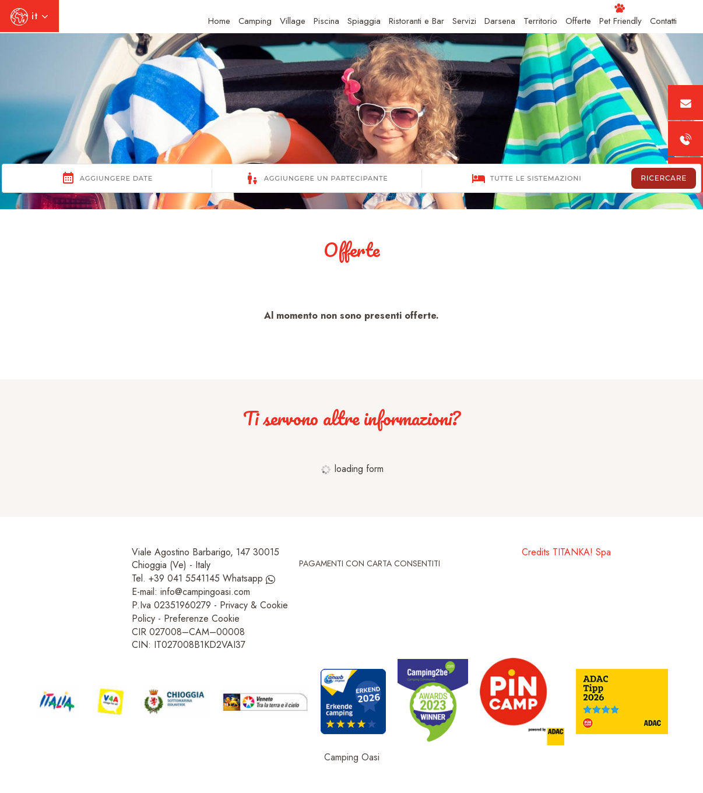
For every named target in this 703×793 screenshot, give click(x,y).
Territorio (540, 21)
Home (219, 21)
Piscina (326, 21)
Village (292, 21)
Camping (255, 21)
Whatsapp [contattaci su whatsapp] (249, 578)
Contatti (663, 21)
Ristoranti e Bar (416, 21)
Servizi (464, 21)
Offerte (578, 21)
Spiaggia (364, 21)
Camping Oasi (351, 757)
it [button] (29, 20)
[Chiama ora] (685, 138)
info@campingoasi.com (205, 591)
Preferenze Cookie (202, 618)
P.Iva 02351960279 (171, 605)
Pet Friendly (620, 15)
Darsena (499, 21)
